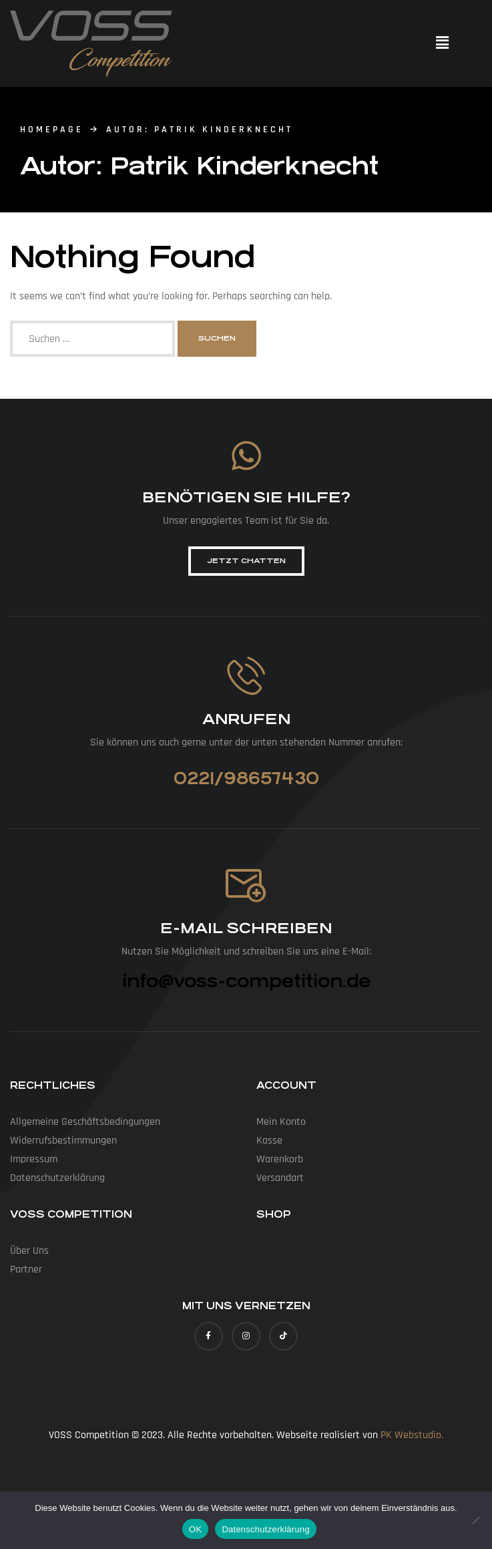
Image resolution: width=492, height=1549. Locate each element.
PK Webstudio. (412, 1435)
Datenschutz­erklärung (57, 1178)
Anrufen (246, 719)
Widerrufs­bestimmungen (63, 1141)
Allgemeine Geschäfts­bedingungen (85, 1122)
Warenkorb (279, 1159)
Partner (26, 1269)
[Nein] (475, 1520)
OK (195, 1529)
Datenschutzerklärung (265, 1529)
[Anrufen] (246, 676)
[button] (442, 43)
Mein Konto (281, 1122)
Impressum (33, 1159)
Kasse (269, 1141)
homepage (51, 130)
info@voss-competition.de (246, 981)
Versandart (280, 1178)
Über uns (29, 1251)
